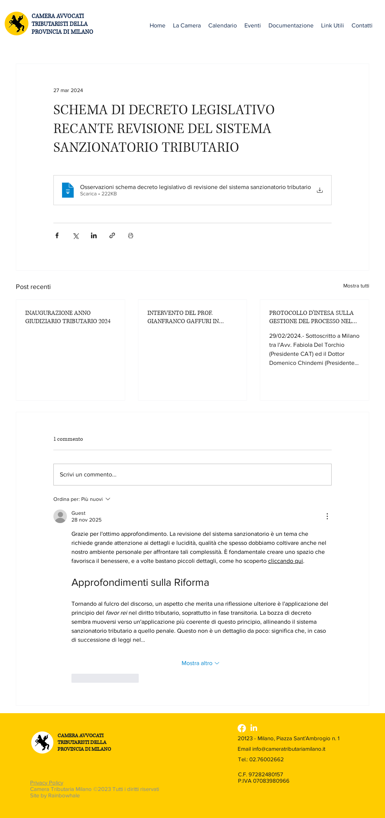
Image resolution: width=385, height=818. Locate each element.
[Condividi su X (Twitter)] (75, 235)
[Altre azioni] (327, 516)
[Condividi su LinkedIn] (93, 235)
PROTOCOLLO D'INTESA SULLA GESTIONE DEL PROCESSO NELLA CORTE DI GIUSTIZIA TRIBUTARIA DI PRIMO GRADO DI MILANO (314, 317)
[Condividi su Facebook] (57, 235)
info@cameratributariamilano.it (288, 748)
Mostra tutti (356, 286)
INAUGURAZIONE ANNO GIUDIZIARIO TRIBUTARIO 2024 (68, 317)
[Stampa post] (130, 235)
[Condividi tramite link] (112, 235)
